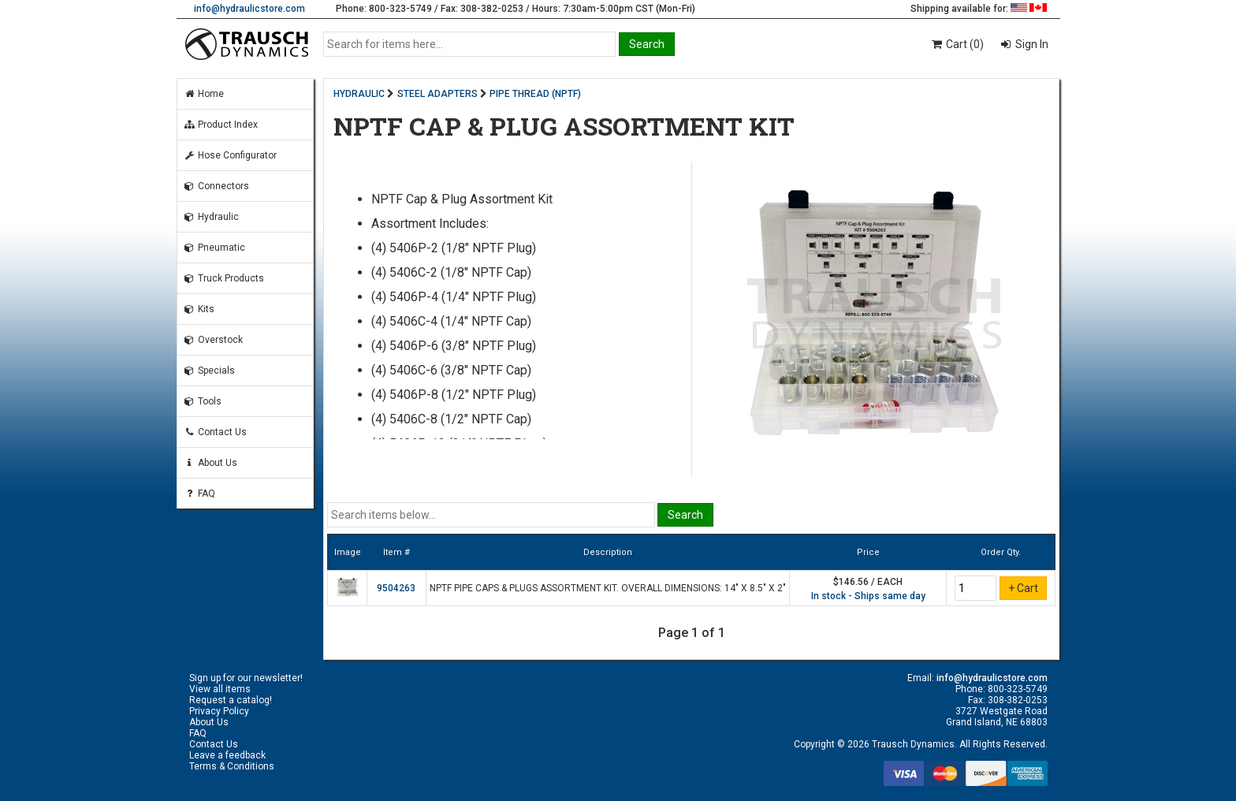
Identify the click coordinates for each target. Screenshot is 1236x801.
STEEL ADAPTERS (437, 93)
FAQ (199, 493)
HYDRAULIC (359, 93)
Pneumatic (214, 247)
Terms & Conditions (231, 766)
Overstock (213, 339)
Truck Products (224, 278)
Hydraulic (211, 216)
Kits (199, 309)
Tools (203, 401)
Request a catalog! (230, 700)
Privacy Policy (219, 711)
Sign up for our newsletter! (246, 678)
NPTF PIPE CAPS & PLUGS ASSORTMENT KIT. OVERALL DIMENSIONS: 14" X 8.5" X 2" (608, 588)
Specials (209, 370)
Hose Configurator (230, 155)
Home (204, 93)
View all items (220, 689)
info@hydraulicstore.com (249, 8)
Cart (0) (956, 44)
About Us (210, 462)
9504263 (396, 588)
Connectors (216, 186)
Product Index (221, 124)
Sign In (1030, 44)
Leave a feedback (227, 755)
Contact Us (215, 432)
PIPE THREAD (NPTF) (535, 93)
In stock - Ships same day (868, 596)
